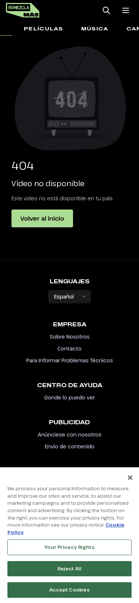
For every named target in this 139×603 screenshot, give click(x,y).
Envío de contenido (70, 446)
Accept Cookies (69, 592)
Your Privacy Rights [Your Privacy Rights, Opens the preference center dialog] (69, 549)
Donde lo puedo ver (69, 397)
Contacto (69, 348)
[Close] (130, 480)
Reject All (69, 570)
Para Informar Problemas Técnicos (69, 360)
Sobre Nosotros (70, 336)
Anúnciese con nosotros (70, 434)
